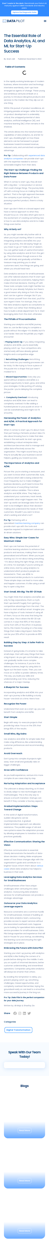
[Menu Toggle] (45, 21)
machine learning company (27, 523)
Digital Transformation (18, 1029)
